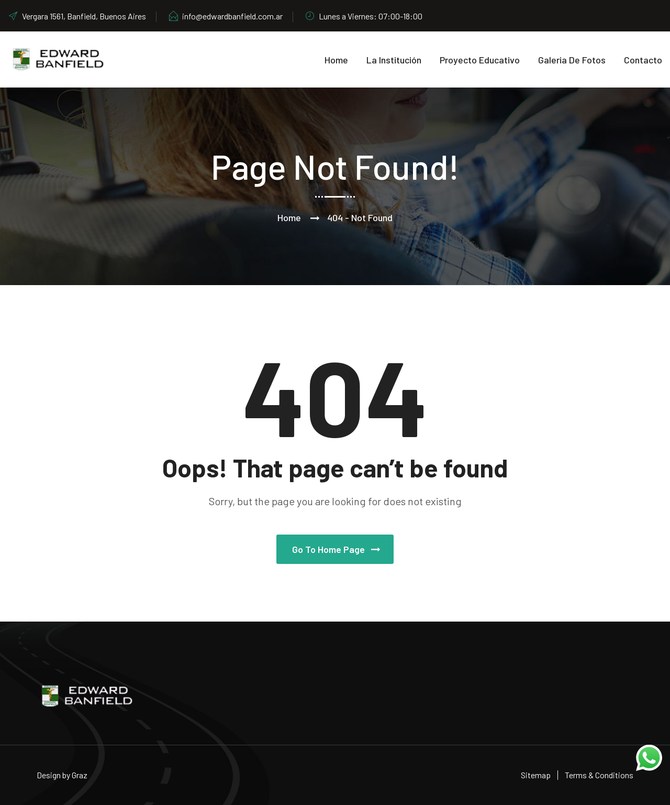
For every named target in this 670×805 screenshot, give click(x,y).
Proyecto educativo (480, 60)
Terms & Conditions (599, 775)
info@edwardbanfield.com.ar (225, 16)
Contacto (643, 60)
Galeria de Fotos (572, 60)
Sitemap (536, 775)
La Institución (393, 60)
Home (336, 60)
